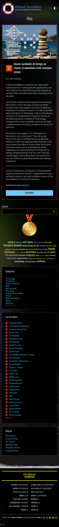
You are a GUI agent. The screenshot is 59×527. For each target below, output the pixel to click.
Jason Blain (14, 405)
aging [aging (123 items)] (10, 242)
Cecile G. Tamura (16, 367)
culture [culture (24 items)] (14, 249)
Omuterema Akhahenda (19, 361)
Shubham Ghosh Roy (18, 329)
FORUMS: (23, 509)
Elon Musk (10, 291)
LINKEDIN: (15, 488)
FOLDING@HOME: (15, 502)
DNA (7, 286)
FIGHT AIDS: (17, 499)
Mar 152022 (9, 68)
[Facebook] (44, 517)
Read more (29, 193)
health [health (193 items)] (51, 249)
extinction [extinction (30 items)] (31, 249)
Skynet (8, 296)
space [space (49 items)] (44, 259)
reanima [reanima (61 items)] (52, 255)
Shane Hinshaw (15, 380)
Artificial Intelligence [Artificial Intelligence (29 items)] (38, 242)
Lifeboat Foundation (17, 517)
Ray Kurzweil (11, 288)
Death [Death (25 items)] (17, 249)
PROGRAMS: (34, 502)
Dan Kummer (14, 358)
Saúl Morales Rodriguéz (19, 326)
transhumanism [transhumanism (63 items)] (30, 262)
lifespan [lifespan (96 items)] (22, 255)
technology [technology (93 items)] (19, 261)
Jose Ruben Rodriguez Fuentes (22, 355)
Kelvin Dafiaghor (16, 348)
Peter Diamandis (12, 284)
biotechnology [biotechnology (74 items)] (27, 246)
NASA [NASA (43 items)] (37, 256)
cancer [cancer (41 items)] (54, 246)
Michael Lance (15, 402)
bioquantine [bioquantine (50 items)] (48, 242)
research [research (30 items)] (31, 259)
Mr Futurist (10, 442)
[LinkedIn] (50, 517)
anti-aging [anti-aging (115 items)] (28, 242)
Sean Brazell (14, 386)
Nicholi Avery (16, 185)
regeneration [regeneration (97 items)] (22, 258)
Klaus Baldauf (15, 364)
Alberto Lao (14, 377)
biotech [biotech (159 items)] (18, 245)
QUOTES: (33, 509)
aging (8, 301)
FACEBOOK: (14, 485)
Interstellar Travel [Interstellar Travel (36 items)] (42, 252)
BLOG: (32, 492)
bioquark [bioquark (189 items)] (8, 245)
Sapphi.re (39, 517)
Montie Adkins (15, 409)
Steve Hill (13, 393)
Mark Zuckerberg (12, 298)
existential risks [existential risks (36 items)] (23, 249)
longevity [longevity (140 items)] (30, 255)
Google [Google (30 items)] (46, 249)
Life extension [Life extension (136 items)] (11, 255)
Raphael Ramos (15, 383)
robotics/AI (25, 185)
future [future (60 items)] (36, 249)
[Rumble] (56, 517)
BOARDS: (33, 495)
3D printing (10, 279)
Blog (29, 19)
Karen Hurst (14, 351)
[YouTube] (53, 517)
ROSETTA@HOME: (14, 506)
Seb (10, 396)
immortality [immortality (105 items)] (31, 252)
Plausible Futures (13, 448)
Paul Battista (14, 342)
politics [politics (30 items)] (47, 255)
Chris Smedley (15, 415)
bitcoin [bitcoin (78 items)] (36, 246)
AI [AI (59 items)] (14, 242)
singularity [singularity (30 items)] (38, 259)
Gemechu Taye (15, 345)
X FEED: (15, 492)
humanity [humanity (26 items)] (18, 252)
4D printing (10, 281)
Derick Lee (13, 374)
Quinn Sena (14, 332)
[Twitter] (47, 517)
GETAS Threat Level (29, 476)
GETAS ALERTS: (35, 488)
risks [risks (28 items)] (34, 258)
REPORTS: (34, 499)
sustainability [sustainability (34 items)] (50, 259)
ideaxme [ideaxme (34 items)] (23, 252)
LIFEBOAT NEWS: (36, 485)
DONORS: (21, 495)
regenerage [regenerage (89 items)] (11, 258)
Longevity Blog (12, 439)
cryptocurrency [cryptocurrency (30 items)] (8, 249)
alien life (9, 303)
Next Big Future (12, 445)
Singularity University (14, 293)
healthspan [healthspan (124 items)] (9, 252)
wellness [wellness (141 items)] (41, 261)
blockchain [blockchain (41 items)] (43, 246)
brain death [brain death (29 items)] (49, 246)
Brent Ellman (14, 399)
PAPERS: (33, 506)
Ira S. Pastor (14, 412)
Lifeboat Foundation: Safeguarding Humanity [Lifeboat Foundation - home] (23, 8)
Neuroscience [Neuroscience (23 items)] (42, 255)
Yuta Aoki (13, 371)
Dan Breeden (14, 336)
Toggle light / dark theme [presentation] (55, 8)
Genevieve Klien (15, 323)
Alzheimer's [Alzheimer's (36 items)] (19, 243)
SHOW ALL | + (9, 418)
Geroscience (11, 436)
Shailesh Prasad (16, 339)
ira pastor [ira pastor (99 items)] (51, 252)
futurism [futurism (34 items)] (41, 249)
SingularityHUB (12, 451)
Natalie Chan (14, 390)
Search (54, 211)
